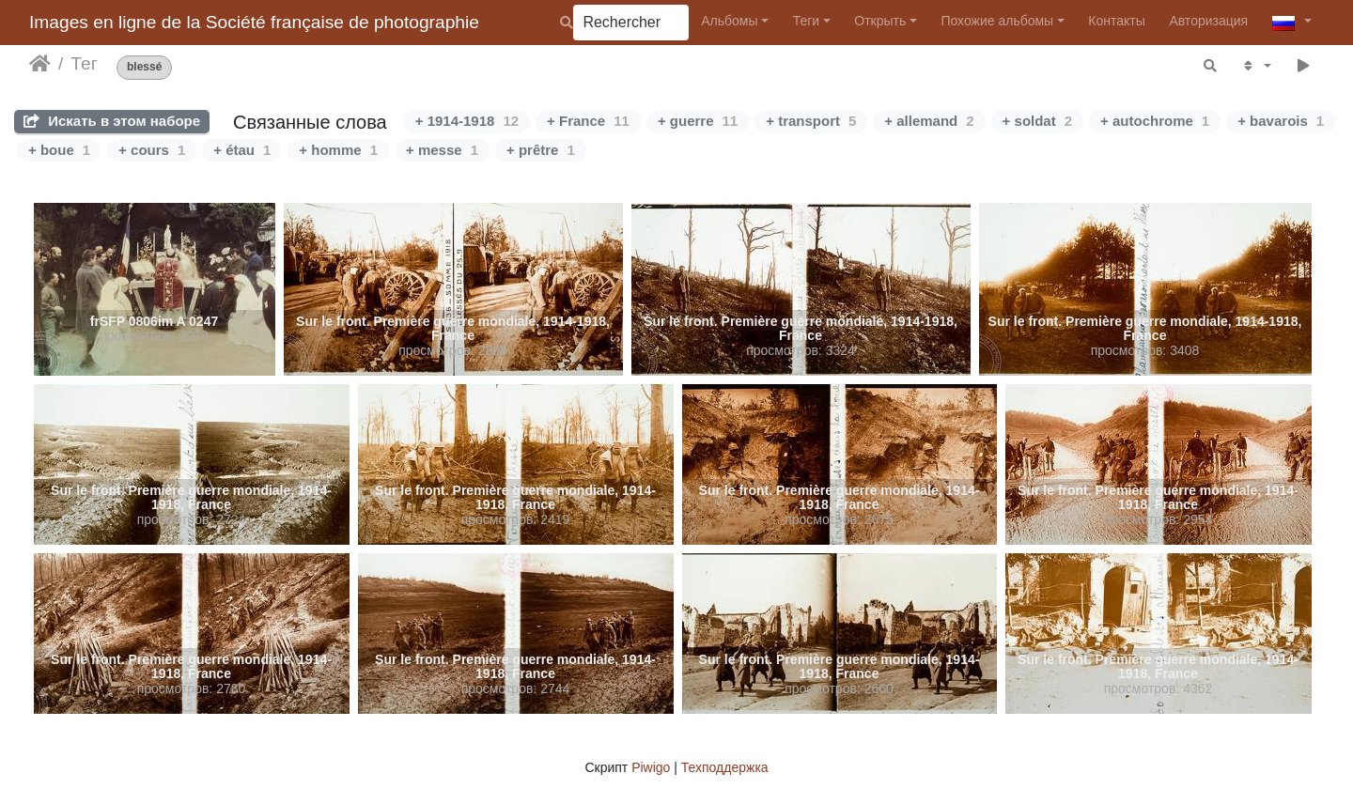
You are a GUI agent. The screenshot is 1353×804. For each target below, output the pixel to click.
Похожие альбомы (997, 20)
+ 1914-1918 (467, 121)
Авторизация (1208, 20)
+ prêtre (540, 150)
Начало (40, 64)
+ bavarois (1280, 121)
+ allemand (928, 121)
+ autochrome (1154, 121)
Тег (83, 63)
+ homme (338, 150)
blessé (144, 67)
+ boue (59, 150)
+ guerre (698, 121)
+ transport (811, 121)
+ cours (151, 150)
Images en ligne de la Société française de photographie (254, 22)
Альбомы (729, 20)
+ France (588, 121)
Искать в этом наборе (111, 121)
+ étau (242, 150)
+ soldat (1037, 121)
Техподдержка (725, 767)
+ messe (442, 150)
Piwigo (650, 767)
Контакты (1116, 20)
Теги (806, 20)
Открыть (880, 20)
